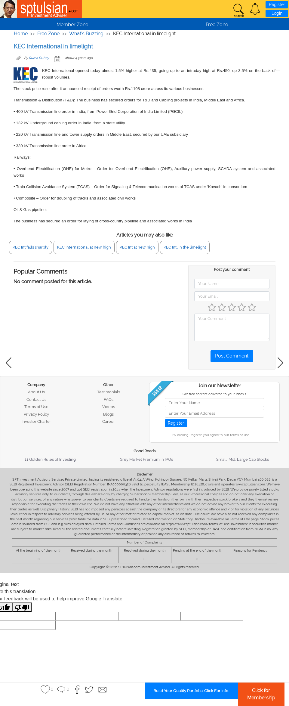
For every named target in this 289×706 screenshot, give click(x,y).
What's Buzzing (86, 33)
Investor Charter (36, 421)
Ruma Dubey (39, 58)
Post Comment (231, 356)
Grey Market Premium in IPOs (146, 459)
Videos (108, 406)
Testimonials (108, 392)
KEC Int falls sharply (30, 247)
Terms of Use (36, 406)
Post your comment (232, 269)
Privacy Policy (36, 414)
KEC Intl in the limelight (185, 247)
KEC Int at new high (137, 247)
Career (108, 421)
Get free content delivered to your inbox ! (214, 394)
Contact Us (36, 399)
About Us (36, 392)
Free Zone (48, 33)
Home (21, 33)
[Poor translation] (22, 607)
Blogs (108, 414)
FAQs (108, 399)
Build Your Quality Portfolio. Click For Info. (191, 691)
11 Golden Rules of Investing (50, 459)
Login (277, 13)
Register (277, 4)
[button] (255, 9)
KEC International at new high (84, 247)
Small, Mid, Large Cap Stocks (242, 459)
